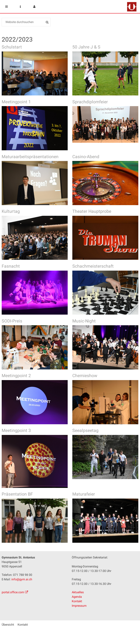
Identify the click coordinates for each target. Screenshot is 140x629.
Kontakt (77, 601)
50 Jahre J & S (86, 47)
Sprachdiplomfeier (90, 101)
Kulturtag (11, 211)
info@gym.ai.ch (21, 579)
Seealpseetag (85, 430)
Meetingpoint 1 (16, 101)
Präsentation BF (17, 494)
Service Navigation (20, 6)
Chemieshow (84, 375)
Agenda (77, 596)
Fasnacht (11, 266)
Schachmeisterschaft (93, 266)
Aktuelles (78, 592)
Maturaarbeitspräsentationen (30, 156)
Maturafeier (83, 494)
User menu (34, 6)
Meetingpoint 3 (16, 430)
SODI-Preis (12, 321)
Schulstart (12, 47)
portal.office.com (13, 592)
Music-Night (84, 321)
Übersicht (8, 624)
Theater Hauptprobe (91, 211)
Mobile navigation (6, 6)
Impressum (79, 605)
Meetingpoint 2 (16, 375)
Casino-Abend (85, 156)
